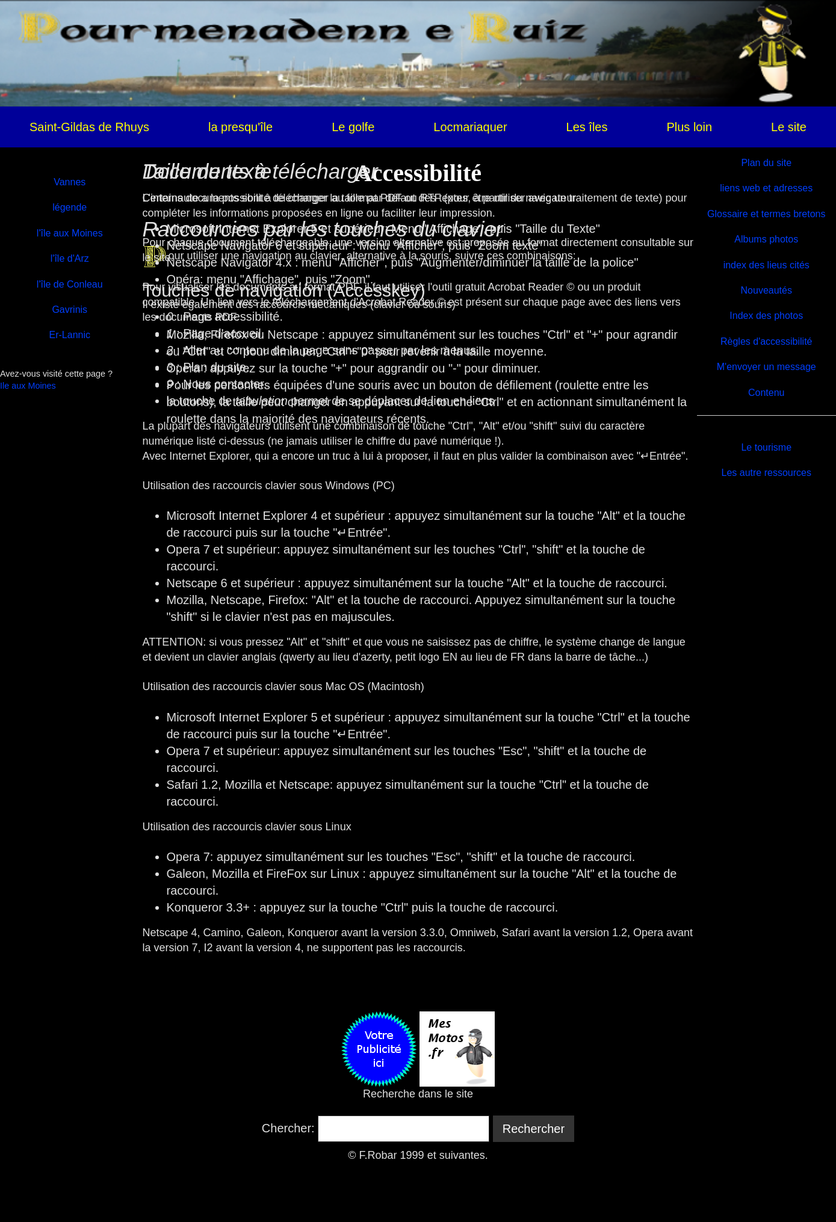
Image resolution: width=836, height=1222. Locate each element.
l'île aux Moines (70, 233)
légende (69, 207)
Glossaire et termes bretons (766, 214)
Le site (789, 127)
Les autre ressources (766, 473)
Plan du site (766, 163)
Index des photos (766, 315)
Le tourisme (766, 447)
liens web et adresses (766, 188)
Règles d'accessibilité (766, 341)
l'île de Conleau (70, 284)
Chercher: (288, 1128)
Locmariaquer (470, 127)
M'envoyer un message (766, 367)
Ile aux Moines (28, 385)
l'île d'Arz (70, 258)
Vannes (69, 182)
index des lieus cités (766, 265)
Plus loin (689, 127)
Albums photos (766, 239)
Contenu (766, 392)
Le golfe (353, 127)
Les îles (587, 127)
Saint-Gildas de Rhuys (89, 127)
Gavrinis (69, 309)
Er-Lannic (69, 335)
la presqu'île (240, 127)
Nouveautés (766, 290)
